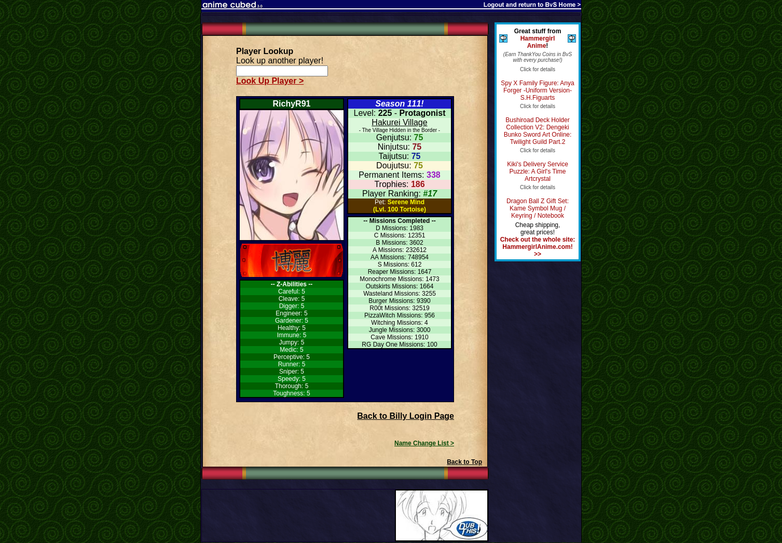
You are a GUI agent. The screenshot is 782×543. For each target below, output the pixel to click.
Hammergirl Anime (537, 42)
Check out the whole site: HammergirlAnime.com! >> (537, 247)
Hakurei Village (399, 122)
